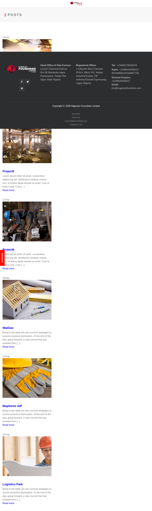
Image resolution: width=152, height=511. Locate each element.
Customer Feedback (76, 121)
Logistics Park (13, 484)
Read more (8, 190)
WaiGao (8, 327)
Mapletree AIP (12, 406)
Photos (76, 117)
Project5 (8, 171)
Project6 (8, 249)
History (76, 114)
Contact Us (76, 125)
